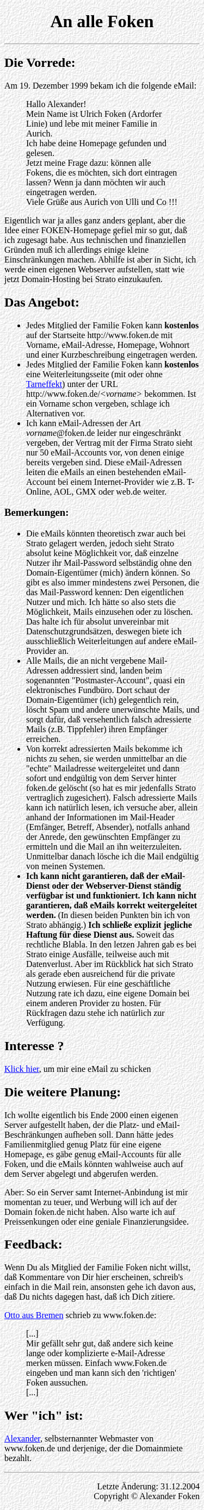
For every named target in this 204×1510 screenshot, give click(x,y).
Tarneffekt (44, 384)
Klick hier (21, 1069)
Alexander (22, 1438)
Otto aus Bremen (33, 1315)
